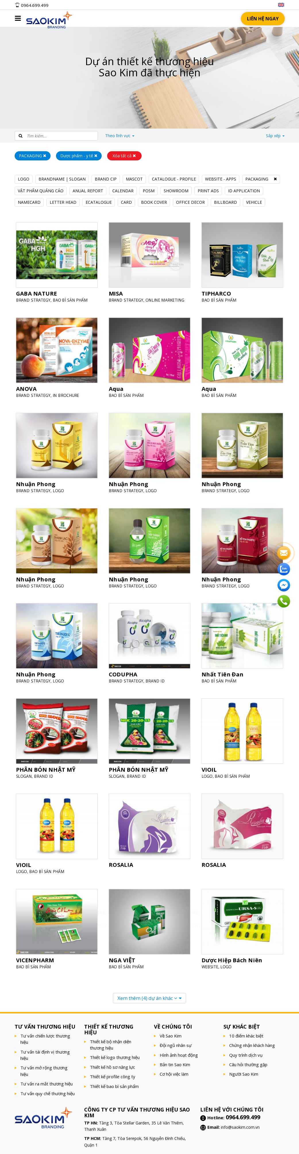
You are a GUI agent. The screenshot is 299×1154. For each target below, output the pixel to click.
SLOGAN (25, 774)
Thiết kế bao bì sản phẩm (114, 1086)
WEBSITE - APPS (220, 179)
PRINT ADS (208, 190)
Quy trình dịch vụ (246, 1055)
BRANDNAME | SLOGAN (62, 179)
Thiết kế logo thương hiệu (115, 1057)
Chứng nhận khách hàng (252, 1045)
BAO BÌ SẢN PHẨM (69, 298)
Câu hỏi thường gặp (248, 1064)
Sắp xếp (275, 135)
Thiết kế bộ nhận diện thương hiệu (110, 1045)
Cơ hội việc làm (174, 1074)
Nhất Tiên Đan (224, 672)
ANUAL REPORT (88, 190)
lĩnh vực (119, 135)
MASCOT (134, 179)
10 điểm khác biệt (246, 1036)
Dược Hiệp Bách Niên (232, 958)
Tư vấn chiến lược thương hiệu (45, 1039)
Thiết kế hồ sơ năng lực (112, 1067)
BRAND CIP (106, 179)
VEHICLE (254, 202)
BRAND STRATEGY (34, 298)
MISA (117, 291)
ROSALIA (122, 862)
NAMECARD (29, 202)
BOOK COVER (154, 202)
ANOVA (28, 387)
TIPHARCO (218, 291)
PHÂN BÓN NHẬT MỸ (46, 768)
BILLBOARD (225, 202)
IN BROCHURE (65, 393)
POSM (149, 190)
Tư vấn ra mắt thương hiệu (46, 1084)
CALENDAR (123, 190)
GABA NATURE (37, 291)
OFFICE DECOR (190, 202)
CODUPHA (124, 672)
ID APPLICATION (244, 190)
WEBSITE (212, 964)
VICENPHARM (36, 958)
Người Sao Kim (243, 1074)
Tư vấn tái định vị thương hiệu (45, 1055)
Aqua (118, 387)
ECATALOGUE (99, 202)
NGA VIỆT (123, 958)
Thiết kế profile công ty (112, 1076)
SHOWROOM (176, 190)
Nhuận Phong (36, 482)
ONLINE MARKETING (164, 298)
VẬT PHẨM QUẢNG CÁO (40, 190)
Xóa (124, 155)
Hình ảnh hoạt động (179, 1055)
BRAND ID (155, 679)
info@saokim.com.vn (240, 1127)
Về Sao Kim (171, 1036)
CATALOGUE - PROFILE (174, 179)
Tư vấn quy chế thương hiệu (47, 1093)
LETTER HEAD (63, 202)
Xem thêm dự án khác (147, 998)
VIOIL (211, 768)
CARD (126, 202)
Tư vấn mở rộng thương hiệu (43, 1071)
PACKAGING (256, 179)
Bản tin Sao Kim (175, 1064)
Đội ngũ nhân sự (176, 1045)
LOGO (23, 179)
